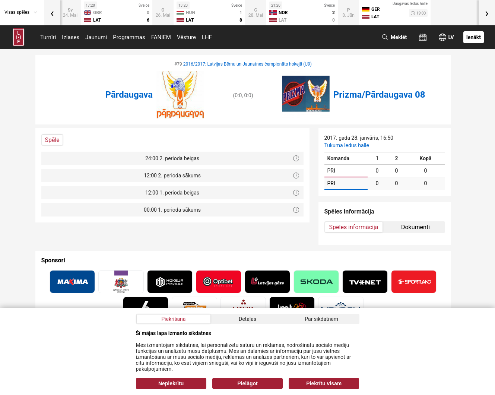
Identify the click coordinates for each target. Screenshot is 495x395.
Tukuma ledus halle (346, 145)
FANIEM (161, 37)
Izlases (70, 37)
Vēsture (186, 37)
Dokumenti (415, 227)
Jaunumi (96, 37)
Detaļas (247, 319)
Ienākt (473, 37)
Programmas (129, 37)
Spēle (52, 139)
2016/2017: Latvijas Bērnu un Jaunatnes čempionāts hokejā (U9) (247, 64)
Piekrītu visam (324, 383)
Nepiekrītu (171, 383)
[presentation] (52, 12)
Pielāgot (247, 383)
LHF (207, 37)
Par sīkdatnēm (321, 319)
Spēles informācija (353, 227)
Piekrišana (173, 319)
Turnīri (48, 37)
